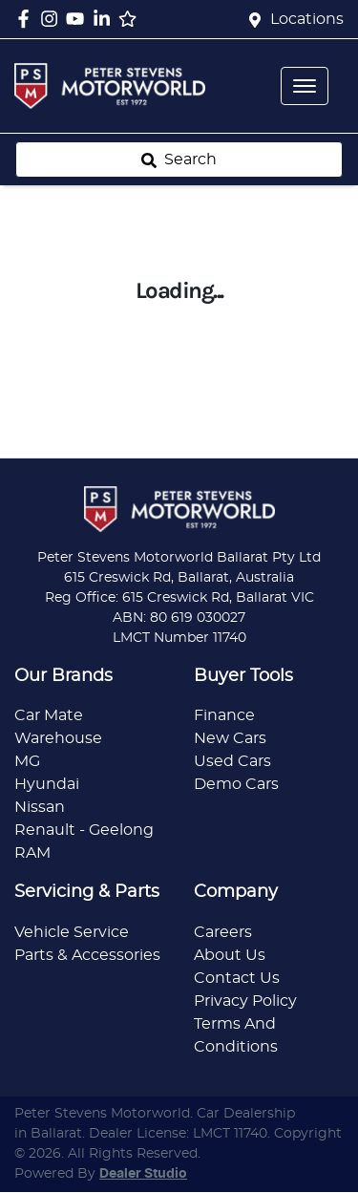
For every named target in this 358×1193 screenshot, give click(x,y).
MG (27, 761)
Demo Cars (236, 784)
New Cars (230, 738)
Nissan (39, 807)
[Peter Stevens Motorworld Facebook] (27, 19)
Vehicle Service (71, 932)
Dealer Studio (143, 1174)
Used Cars (232, 761)
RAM (32, 853)
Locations (307, 19)
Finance (224, 715)
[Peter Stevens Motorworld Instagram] (53, 19)
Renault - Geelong (84, 830)
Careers (223, 932)
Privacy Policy (245, 1001)
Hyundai (46, 784)
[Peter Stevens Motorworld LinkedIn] (105, 19)
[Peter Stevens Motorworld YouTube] (79, 19)
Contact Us (237, 978)
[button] (304, 86)
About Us (229, 955)
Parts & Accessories (87, 955)
